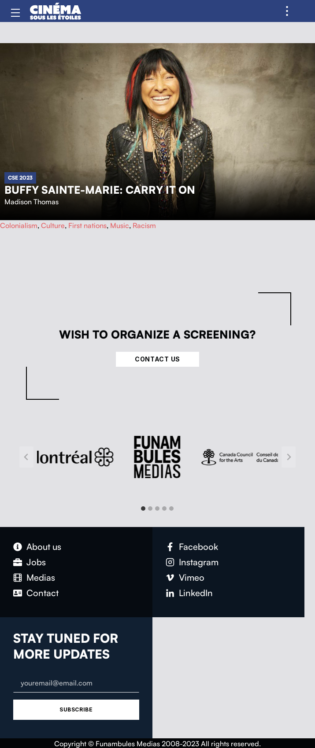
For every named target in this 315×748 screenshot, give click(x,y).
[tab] (143, 508)
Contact (42, 592)
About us (43, 546)
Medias (40, 577)
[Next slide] (289, 457)
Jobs (36, 561)
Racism (144, 225)
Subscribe (76, 709)
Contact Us (157, 359)
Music (119, 225)
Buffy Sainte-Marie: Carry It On (99, 189)
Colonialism (18, 225)
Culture (53, 225)
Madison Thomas (31, 201)
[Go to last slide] (26, 457)
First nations (87, 225)
